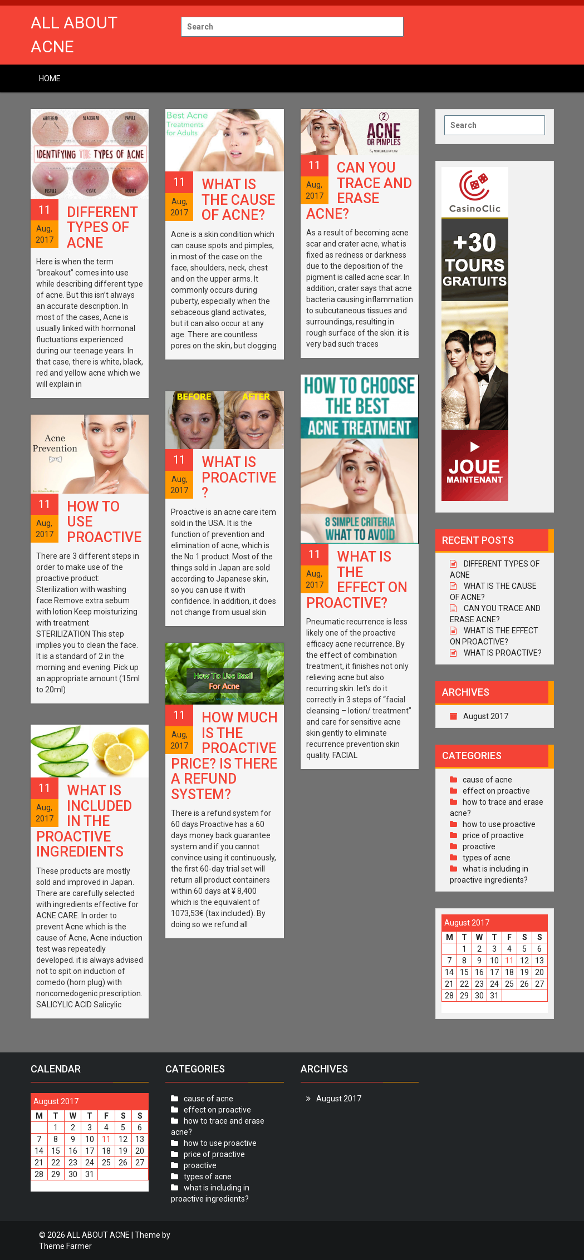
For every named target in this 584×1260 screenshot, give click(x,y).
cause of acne (487, 779)
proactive (479, 846)
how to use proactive (499, 824)
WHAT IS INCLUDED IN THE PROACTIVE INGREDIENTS (84, 821)
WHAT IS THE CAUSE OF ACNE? (238, 199)
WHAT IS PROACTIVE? (239, 477)
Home (50, 78)
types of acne (487, 857)
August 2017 (485, 716)
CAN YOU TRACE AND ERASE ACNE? (359, 191)
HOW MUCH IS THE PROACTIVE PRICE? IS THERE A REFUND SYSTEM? (224, 756)
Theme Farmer (65, 1246)
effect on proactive (496, 790)
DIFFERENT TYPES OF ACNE (102, 227)
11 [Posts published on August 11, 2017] (509, 960)
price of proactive (493, 835)
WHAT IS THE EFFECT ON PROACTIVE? (357, 580)
